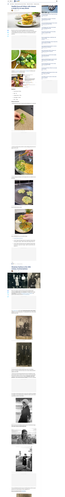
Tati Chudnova (17, 70)
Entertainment (43, 39)
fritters (18, 72)
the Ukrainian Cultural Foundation (26, 293)
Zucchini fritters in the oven (18, 238)
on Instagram (27, 70)
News (42, 16)
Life (18, 270)
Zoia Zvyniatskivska (26, 294)
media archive (15, 310)
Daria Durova (15, 270)
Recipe (12, 262)
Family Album (23, 491)
